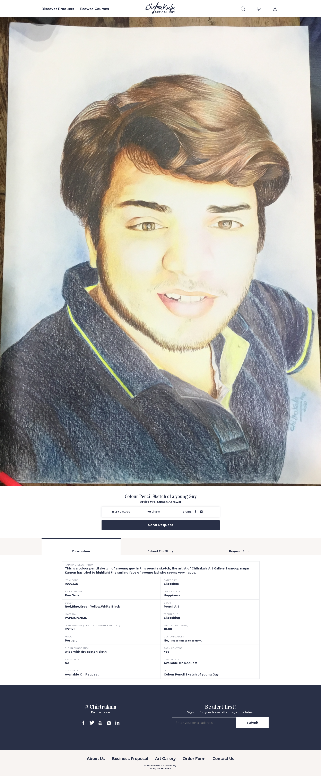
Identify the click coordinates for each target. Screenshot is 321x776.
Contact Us (223, 758)
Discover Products (58, 9)
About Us (96, 758)
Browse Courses (94, 9)
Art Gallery (165, 758)
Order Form (194, 758)
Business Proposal (130, 758)
